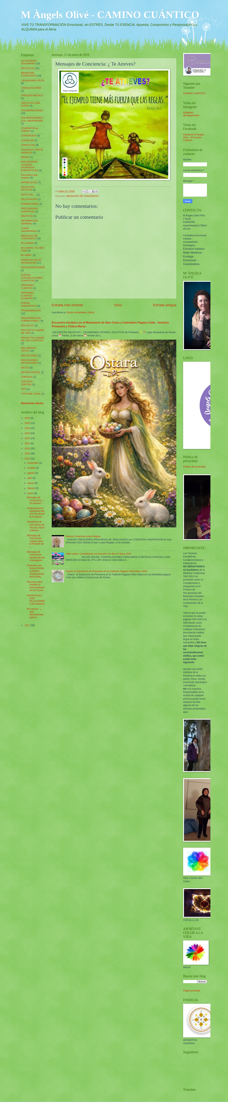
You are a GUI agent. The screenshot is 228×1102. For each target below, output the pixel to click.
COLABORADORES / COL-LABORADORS (32, 119)
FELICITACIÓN (29, 199)
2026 (28, 418)
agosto (31, 473)
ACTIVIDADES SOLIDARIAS (29, 62)
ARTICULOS (27, 68)
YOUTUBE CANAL (31, 393)
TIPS (23, 389)
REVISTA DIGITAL (30, 372)
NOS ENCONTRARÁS (33, 267)
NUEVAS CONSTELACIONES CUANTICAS (32, 278)
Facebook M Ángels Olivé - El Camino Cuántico (193, 137)
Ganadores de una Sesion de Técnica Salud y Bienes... (35, 526)
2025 (28, 423)
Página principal (191, 990)
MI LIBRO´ (26, 255)
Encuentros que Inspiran (29, 176)
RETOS (25, 367)
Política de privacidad (194, 466)
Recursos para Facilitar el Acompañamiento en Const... (36, 586)
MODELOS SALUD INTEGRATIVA (31, 261)
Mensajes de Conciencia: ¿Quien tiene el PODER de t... (35, 541)
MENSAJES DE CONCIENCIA (82, 196)
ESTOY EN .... (28, 194)
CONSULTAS (28, 145)
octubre (31, 468)
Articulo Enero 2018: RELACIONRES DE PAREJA (36, 599)
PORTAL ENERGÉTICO (29, 304)
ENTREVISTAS (29, 182)
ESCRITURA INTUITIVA (27, 188)
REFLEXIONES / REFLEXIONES (30, 361)
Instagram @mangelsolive (191, 114)
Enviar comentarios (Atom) (80, 312)
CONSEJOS (27, 140)
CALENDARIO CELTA (32, 80)
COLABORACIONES (32, 110)
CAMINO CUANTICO (194, 93)
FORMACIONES (30, 204)
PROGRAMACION (31, 310)
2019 (28, 453)
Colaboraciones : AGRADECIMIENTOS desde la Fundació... (36, 512)
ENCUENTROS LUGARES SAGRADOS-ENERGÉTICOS (29, 166)
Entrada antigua (164, 305)
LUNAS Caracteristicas (29, 229)
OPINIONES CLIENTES (27, 286)
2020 (28, 448)
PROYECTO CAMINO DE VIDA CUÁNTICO (32, 339)
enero (30, 493)
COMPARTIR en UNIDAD (29, 129)
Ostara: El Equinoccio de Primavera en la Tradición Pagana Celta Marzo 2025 (106, 571)
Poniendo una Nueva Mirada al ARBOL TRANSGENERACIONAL (35, 571)
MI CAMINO (27, 243)
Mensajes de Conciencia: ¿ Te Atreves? (35, 500)
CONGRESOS (28, 135)
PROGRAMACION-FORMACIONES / (31, 319)
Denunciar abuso (32, 403)
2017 (28, 625)
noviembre (33, 463)
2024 (28, 428)
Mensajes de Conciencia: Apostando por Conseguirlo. (36, 556)
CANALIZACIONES (31, 88)
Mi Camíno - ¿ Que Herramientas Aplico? (35, 613)
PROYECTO (27, 325)
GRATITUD (27, 216)
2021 (28, 443)
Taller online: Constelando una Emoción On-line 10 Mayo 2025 (98, 554)
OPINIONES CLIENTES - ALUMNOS (27, 296)
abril (30, 478)
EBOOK (25, 157)
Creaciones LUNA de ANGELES (32, 151)
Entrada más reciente (67, 305)
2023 (28, 433)
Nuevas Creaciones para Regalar (83, 536)
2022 (28, 438)
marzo (31, 483)
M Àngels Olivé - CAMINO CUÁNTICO (110, 14)
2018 (28, 458)
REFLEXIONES (29, 355)
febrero (31, 488)
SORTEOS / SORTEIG (27, 383)
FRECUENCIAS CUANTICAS (29, 210)
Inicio (118, 305)
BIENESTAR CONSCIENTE (28, 74)
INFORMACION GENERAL (29, 222)
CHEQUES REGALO (32, 95)
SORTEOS (26, 377)
